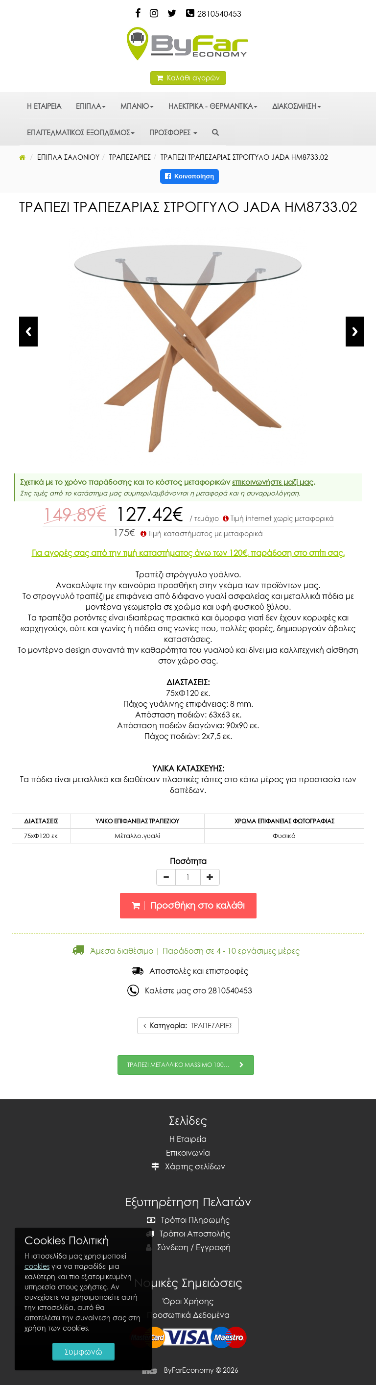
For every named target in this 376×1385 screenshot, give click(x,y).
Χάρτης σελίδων (188, 1166)
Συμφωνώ (83, 1352)
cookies (36, 1266)
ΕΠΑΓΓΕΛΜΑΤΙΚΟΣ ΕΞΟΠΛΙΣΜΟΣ (81, 132)
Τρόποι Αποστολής (188, 1233)
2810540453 (219, 14)
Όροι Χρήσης (188, 1301)
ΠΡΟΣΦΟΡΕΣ (173, 132)
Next (355, 331)
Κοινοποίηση (189, 176)
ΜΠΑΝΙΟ (137, 106)
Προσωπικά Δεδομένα (188, 1315)
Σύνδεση (167, 1247)
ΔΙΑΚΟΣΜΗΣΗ (296, 106)
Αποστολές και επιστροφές (190, 971)
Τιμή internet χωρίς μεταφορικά (277, 518)
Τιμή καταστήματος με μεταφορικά (201, 533)
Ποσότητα (188, 861)
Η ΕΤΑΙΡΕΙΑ (44, 106)
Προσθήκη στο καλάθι (188, 905)
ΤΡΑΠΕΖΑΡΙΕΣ (188, 1025)
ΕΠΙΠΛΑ (91, 106)
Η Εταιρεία (188, 1139)
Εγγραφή (213, 1247)
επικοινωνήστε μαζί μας (272, 481)
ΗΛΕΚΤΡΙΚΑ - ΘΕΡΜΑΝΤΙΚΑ (213, 106)
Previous (28, 331)
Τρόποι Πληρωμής (188, 1220)
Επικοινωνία (188, 1153)
